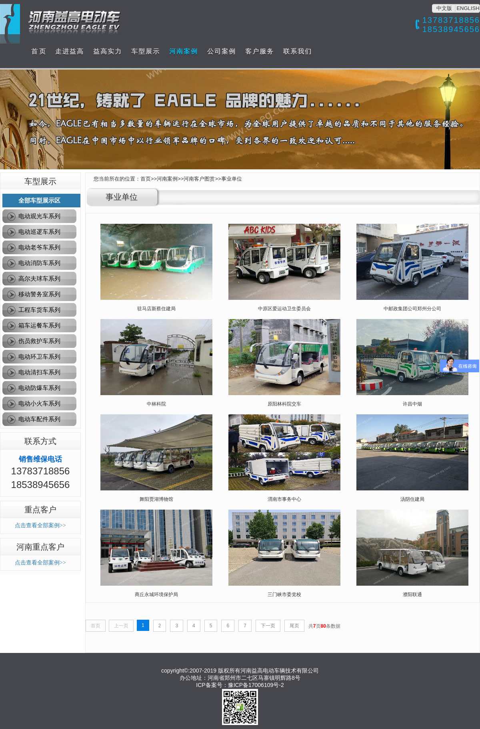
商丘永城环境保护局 (156, 594)
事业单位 (231, 179)
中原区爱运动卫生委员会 (284, 308)
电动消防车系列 (39, 262)
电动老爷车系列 (39, 247)
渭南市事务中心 (284, 499)
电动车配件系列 (39, 419)
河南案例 (183, 51)
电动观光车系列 (39, 216)
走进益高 (69, 51)
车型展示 (145, 51)
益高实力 (107, 51)
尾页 (294, 626)
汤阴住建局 (412, 499)
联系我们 (297, 51)
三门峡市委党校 (284, 594)
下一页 (268, 626)
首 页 (38, 51)
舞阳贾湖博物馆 (156, 499)
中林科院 (156, 404)
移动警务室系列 (39, 294)
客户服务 (259, 51)
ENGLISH (467, 8)
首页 (145, 179)
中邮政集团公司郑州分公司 (412, 308)
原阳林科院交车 (284, 404)
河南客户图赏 (199, 179)
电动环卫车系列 (39, 356)
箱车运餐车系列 (39, 325)
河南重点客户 (40, 546)
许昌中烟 (412, 404)
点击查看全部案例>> (40, 525)
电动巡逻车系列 (39, 231)
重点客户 (40, 509)
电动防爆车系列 (39, 387)
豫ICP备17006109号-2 (256, 685)
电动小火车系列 (39, 403)
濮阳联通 (412, 594)
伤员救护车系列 (39, 340)
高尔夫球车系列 (39, 278)
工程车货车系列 (39, 309)
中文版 (444, 8)
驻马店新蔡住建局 (156, 308)
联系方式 (40, 441)
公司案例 (221, 51)
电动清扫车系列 (39, 372)
